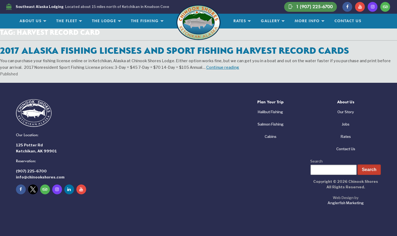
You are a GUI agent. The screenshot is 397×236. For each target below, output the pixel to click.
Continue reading (222, 67)
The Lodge (104, 20)
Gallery (270, 20)
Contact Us (347, 20)
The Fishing (145, 20)
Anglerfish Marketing (346, 203)
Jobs (346, 124)
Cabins (270, 136)
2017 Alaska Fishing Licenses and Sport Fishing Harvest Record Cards (174, 50)
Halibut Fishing (270, 112)
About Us (30, 20)
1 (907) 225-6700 (310, 7)
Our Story (345, 112)
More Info (307, 20)
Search (316, 161)
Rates (239, 20)
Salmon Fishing (271, 124)
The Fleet (66, 20)
